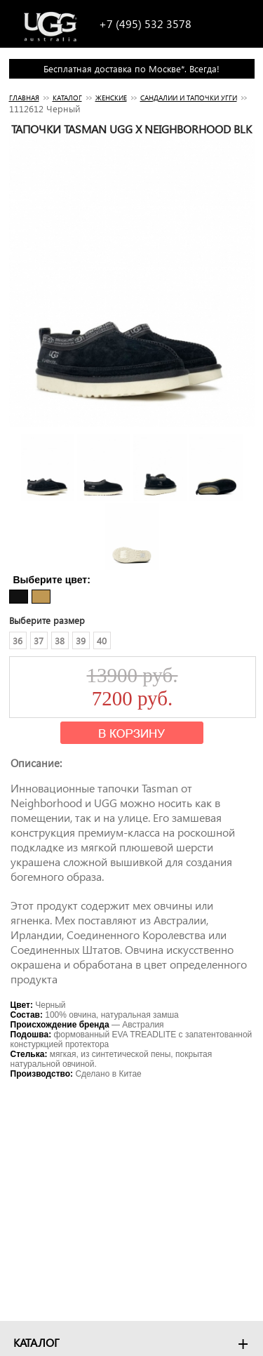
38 (60, 640)
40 (102, 640)
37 (38, 640)
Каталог (67, 97)
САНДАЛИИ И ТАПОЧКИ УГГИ (188, 97)
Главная (24, 97)
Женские (111, 97)
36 (17, 640)
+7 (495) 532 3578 (145, 23)
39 (81, 640)
